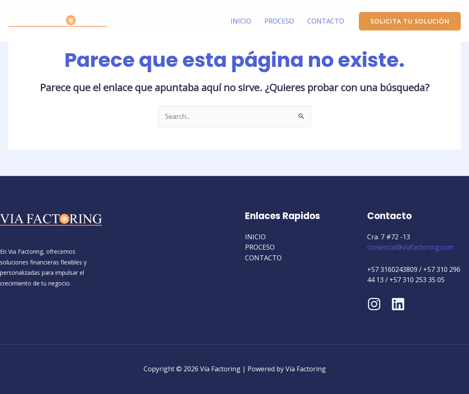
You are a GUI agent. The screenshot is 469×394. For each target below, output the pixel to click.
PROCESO (279, 21)
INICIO (241, 21)
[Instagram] (374, 304)
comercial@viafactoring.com (410, 247)
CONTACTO (325, 21)
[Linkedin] (398, 304)
